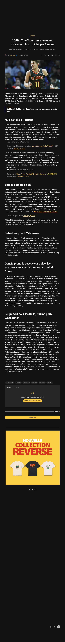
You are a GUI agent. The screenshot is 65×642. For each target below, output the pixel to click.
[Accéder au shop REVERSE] (54, 626)
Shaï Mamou (13, 55)
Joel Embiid (18, 382)
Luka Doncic (42, 382)
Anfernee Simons (10, 382)
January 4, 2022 (19, 148)
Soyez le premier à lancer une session (32, 400)
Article (32, 36)
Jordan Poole (26, 382)
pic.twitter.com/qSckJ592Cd (46, 212)
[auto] (50, 626)
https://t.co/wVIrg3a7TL (25, 174)
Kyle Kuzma (34, 382)
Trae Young (49, 382)
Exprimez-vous (32, 417)
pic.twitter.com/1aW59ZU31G (46, 174)
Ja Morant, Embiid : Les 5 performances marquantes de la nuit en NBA (32, 110)
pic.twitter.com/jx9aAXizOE (42, 146)
